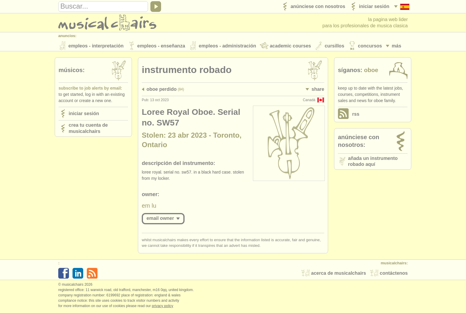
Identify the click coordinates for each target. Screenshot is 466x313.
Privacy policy (162, 307)
